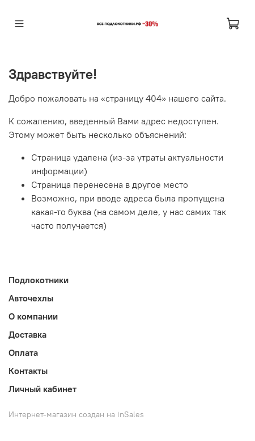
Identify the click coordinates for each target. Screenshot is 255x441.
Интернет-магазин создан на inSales (76, 414)
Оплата (23, 352)
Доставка (27, 334)
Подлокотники (38, 279)
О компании (33, 316)
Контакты (28, 370)
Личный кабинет (42, 388)
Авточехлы (30, 298)
